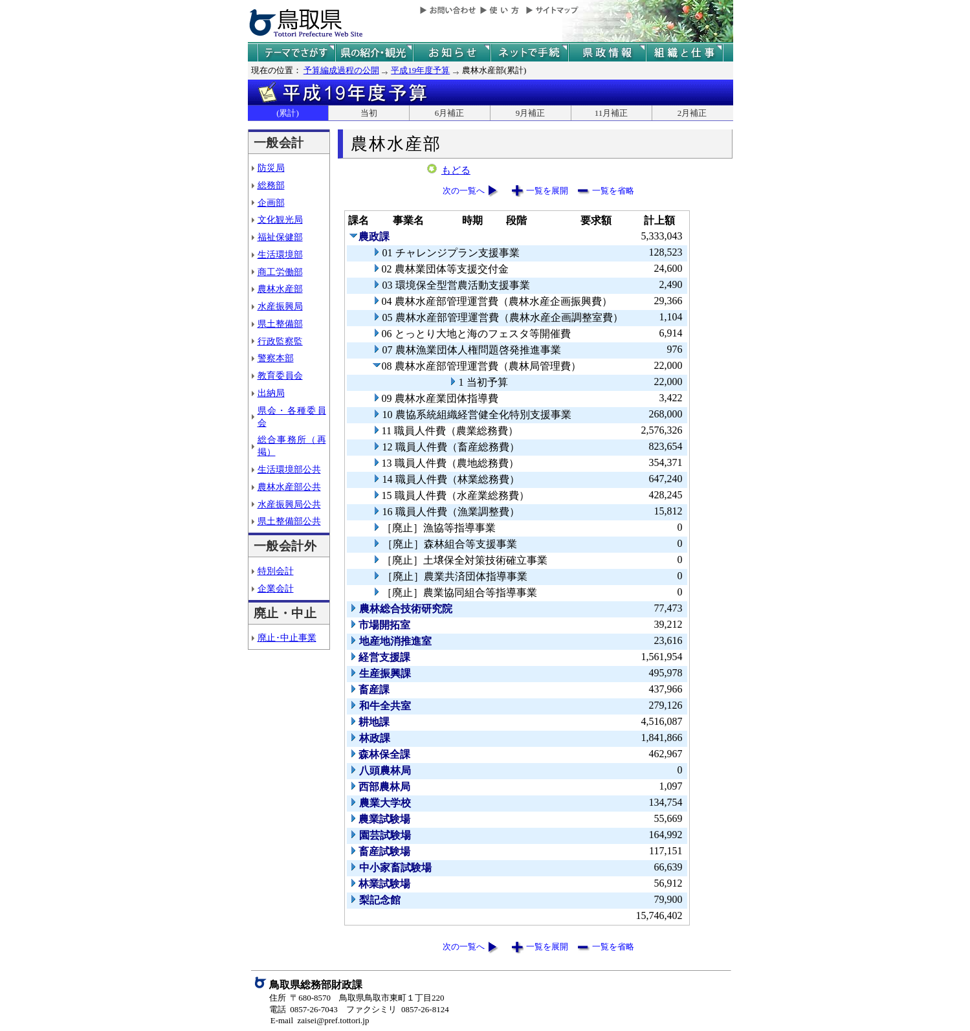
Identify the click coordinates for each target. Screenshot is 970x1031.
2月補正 (692, 113)
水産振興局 (280, 306)
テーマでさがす (296, 52)
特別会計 (276, 571)
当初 (368, 113)
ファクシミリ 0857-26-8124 (397, 1009)
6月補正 (450, 113)
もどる (455, 170)
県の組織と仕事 (684, 52)
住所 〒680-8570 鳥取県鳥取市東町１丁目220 (357, 998)
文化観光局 (280, 219)
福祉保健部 (280, 237)
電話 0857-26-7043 (303, 1009)
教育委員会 (280, 375)
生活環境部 (280, 254)
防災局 (271, 167)
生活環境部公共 (289, 469)
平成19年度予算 (420, 70)
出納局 (271, 393)
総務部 (271, 185)
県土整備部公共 (289, 521)
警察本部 (276, 358)
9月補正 (531, 113)
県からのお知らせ (452, 52)
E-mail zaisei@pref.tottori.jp (319, 1020)
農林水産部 (280, 288)
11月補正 (611, 113)
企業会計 (276, 588)
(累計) (287, 113)
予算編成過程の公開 (341, 70)
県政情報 (607, 52)
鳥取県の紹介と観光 (374, 52)
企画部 (271, 202)
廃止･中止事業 (287, 637)
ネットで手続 (529, 52)
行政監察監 (280, 341)
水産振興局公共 (289, 504)
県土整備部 (280, 323)
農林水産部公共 (289, 487)
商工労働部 (280, 272)
